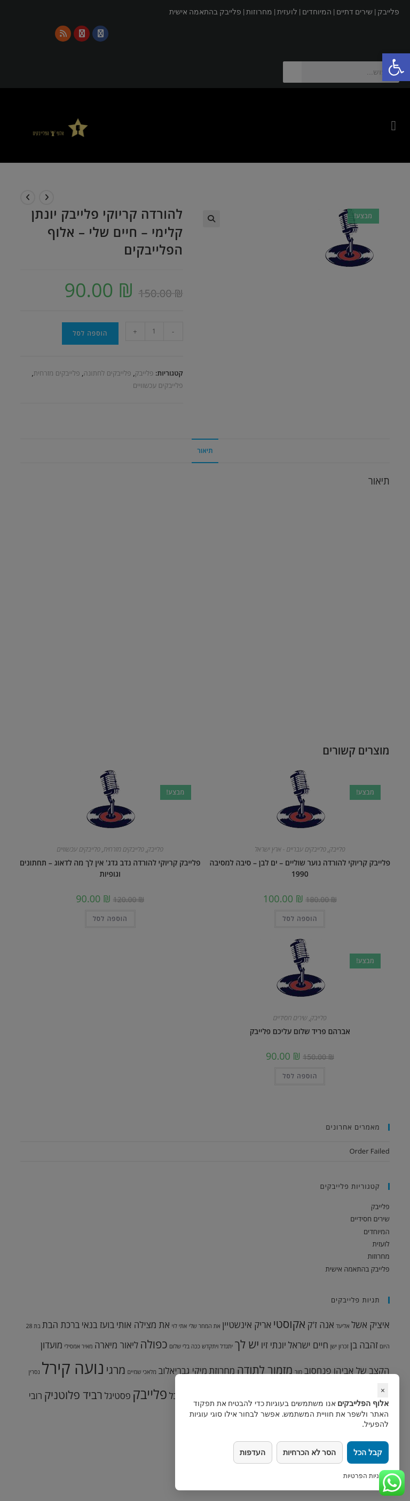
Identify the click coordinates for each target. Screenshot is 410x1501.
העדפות (251, 1452)
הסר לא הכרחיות (308, 1452)
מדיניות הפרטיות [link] (366, 1475)
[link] (396, 67)
